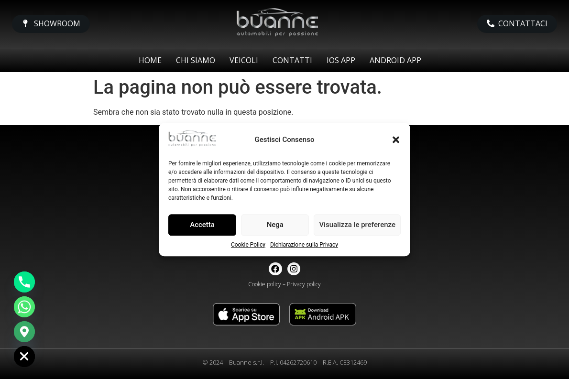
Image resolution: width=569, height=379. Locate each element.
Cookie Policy (248, 244)
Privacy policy (304, 284)
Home (150, 60)
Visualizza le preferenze (357, 225)
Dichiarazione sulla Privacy (304, 244)
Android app (395, 60)
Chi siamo (195, 60)
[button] (396, 139)
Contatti (292, 60)
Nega (275, 225)
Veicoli (244, 60)
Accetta (202, 225)
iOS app (341, 60)
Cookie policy (264, 284)
